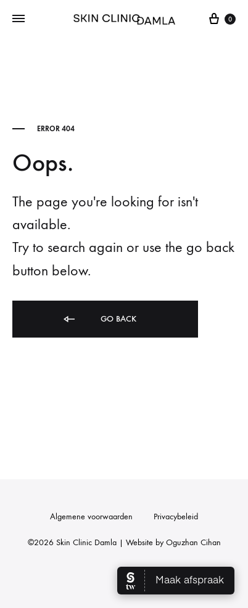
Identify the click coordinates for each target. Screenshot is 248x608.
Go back (99, 319)
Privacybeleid (176, 516)
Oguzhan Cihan (193, 542)
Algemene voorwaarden (91, 516)
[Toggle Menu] (18, 19)
